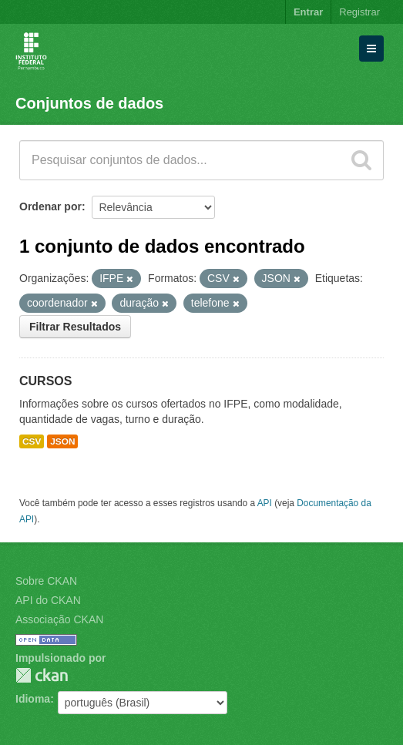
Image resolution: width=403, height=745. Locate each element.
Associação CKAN (59, 619)
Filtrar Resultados (75, 326)
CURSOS (45, 381)
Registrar (359, 12)
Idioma (32, 699)
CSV (31, 441)
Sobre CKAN (46, 581)
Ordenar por (50, 206)
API (264, 503)
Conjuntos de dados (89, 103)
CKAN (41, 675)
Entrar (308, 12)
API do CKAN (48, 600)
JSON (62, 441)
